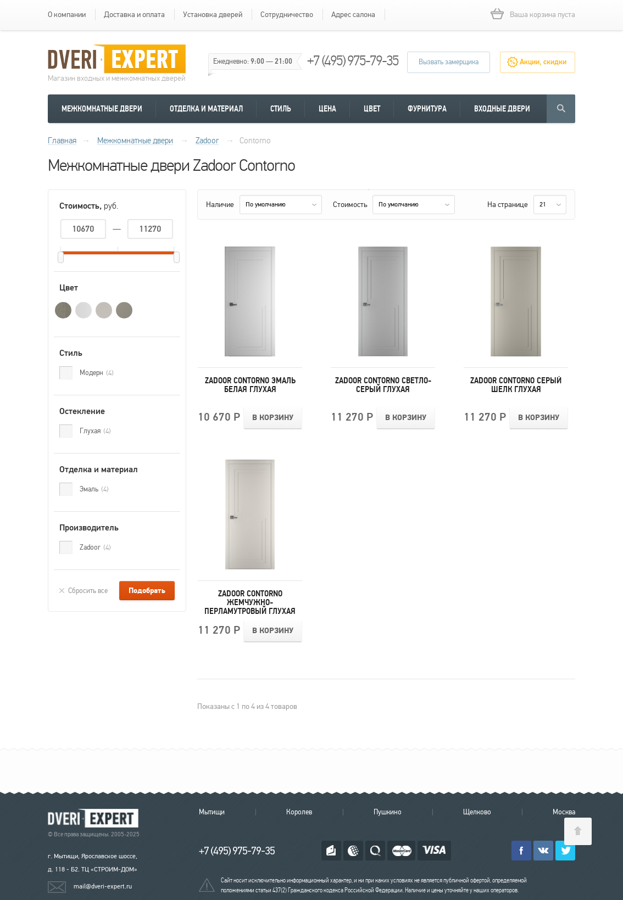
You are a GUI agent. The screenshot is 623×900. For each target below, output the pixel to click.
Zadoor (95, 547)
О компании (67, 14)
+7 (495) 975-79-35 (352, 60)
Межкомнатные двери (102, 109)
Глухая (95, 431)
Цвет (372, 109)
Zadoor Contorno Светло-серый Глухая (383, 385)
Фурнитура (427, 109)
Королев (299, 812)
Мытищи (212, 812)
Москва (564, 812)
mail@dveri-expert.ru (103, 886)
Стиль (280, 109)
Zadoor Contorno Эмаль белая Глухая (250, 385)
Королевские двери (95, 818)
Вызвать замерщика (449, 62)
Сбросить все (88, 590)
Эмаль (94, 489)
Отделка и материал (206, 109)
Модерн (97, 372)
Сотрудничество (286, 14)
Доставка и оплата (134, 14)
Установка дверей (212, 14)
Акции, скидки (543, 62)
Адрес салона (353, 14)
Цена (327, 109)
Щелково (477, 812)
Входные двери (502, 109)
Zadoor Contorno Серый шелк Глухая (515, 385)
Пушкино (388, 812)
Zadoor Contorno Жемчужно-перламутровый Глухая (250, 602)
